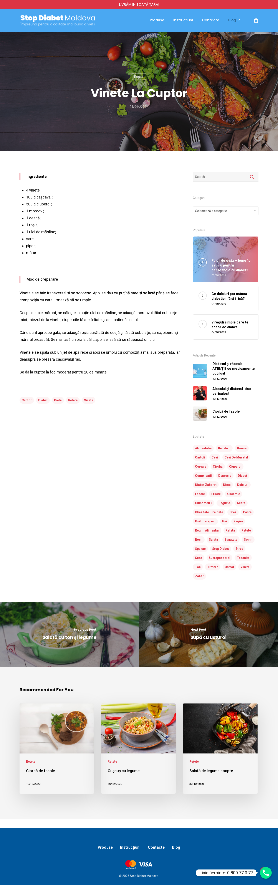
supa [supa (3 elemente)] (198, 558)
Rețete (139, 76)
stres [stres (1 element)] (239, 548)
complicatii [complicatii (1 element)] (203, 475)
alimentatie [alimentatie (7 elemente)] (203, 448)
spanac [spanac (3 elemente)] (200, 548)
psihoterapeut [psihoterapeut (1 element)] (205, 521)
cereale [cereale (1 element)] (200, 466)
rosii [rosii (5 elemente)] (198, 539)
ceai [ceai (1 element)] (215, 457)
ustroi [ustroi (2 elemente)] (229, 567)
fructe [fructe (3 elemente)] (216, 494)
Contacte (210, 20)
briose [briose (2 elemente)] (242, 448)
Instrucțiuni (183, 20)
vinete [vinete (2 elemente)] (245, 567)
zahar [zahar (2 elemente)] (199, 576)
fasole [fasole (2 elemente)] (200, 494)
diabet (43, 400)
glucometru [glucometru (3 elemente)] (203, 503)
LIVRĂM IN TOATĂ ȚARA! (139, 4)
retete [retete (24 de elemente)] (246, 530)
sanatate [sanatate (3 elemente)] (231, 539)
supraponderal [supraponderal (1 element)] (219, 558)
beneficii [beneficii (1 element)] (224, 448)
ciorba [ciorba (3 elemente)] (218, 466)
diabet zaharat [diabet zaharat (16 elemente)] (206, 485)
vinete (88, 400)
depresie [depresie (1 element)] (224, 475)
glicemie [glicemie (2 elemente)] (233, 494)
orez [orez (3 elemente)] (233, 512)
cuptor (27, 400)
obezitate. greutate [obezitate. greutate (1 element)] (209, 512)
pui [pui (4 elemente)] (224, 521)
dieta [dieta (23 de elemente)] (227, 485)
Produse (157, 20)
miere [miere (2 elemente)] (241, 503)
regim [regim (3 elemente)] (238, 521)
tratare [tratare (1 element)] (212, 567)
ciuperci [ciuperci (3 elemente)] (235, 466)
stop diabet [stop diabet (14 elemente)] (220, 548)
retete (73, 400)
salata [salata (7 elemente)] (213, 539)
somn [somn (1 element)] (248, 539)
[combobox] (226, 211)
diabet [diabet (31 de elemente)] (242, 475)
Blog (234, 20)
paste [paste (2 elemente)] (247, 512)
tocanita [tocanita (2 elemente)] (243, 558)
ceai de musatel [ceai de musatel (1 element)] (236, 457)
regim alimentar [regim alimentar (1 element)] (207, 530)
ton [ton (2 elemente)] (198, 567)
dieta (58, 400)
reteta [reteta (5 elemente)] (230, 530)
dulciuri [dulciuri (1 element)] (242, 485)
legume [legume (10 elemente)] (224, 503)
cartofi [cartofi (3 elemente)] (200, 457)
